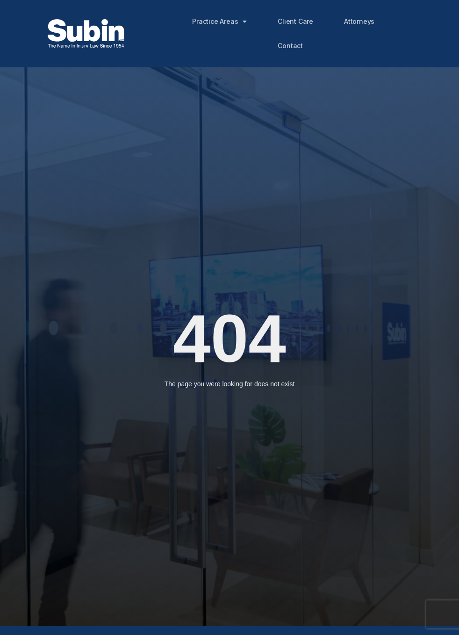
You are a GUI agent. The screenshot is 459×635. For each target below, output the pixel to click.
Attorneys (359, 21)
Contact (290, 46)
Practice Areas (219, 21)
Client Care (295, 21)
